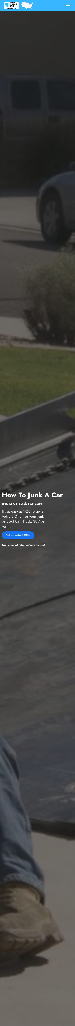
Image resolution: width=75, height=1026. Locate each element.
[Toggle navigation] (68, 5)
